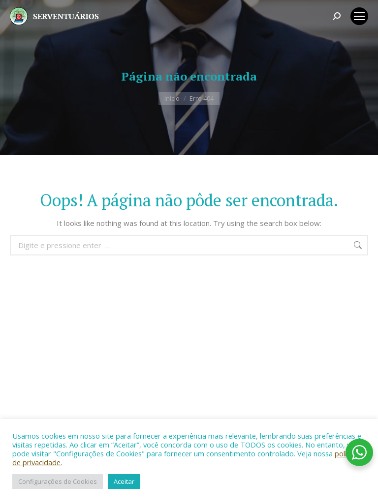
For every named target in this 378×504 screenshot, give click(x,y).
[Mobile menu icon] (359, 16)
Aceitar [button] (124, 481)
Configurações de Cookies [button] (57, 481)
